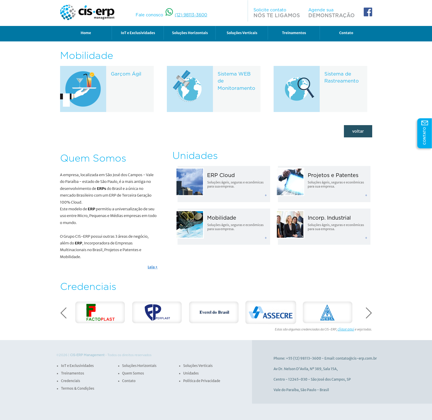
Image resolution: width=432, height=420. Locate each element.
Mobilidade (220, 215)
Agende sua (333, 13)
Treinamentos (294, 33)
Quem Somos (132, 371)
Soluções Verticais (242, 33)
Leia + (153, 265)
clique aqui (346, 327)
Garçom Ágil (125, 74)
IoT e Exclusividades (138, 33)
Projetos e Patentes (331, 174)
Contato (346, 33)
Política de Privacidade (200, 378)
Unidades (190, 371)
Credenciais (70, 378)
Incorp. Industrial (327, 215)
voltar (359, 130)
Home (86, 33)
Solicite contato (281, 13)
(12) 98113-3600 (190, 15)
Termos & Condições (76, 385)
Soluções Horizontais (190, 33)
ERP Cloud (219, 174)
